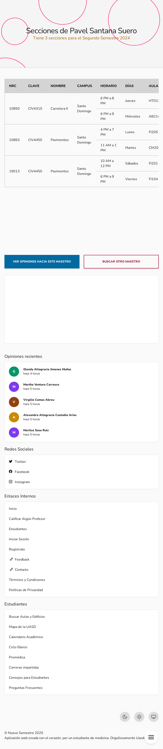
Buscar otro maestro (121, 262)
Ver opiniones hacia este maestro (42, 262)
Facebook (19, 471)
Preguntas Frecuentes (26, 687)
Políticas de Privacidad (26, 590)
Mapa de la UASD (22, 627)
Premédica (17, 657)
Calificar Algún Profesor (27, 519)
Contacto (18, 569)
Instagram (19, 482)
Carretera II (59, 108)
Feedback (19, 559)
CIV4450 (35, 140)
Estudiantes (18, 529)
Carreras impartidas (24, 667)
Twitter (17, 461)
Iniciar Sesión (19, 539)
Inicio (13, 508)
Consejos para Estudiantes (29, 677)
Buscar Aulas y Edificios (27, 616)
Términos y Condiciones (27, 580)
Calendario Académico (26, 637)
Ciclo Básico (18, 647)
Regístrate (17, 549)
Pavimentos (60, 140)
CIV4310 (35, 108)
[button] (151, 737)
